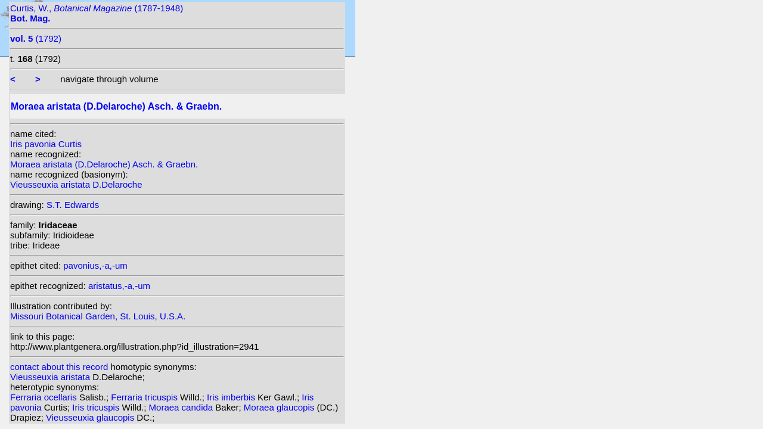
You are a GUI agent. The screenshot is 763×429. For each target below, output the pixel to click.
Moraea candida (182, 407)
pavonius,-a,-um (95, 265)
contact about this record (59, 367)
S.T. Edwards (72, 205)
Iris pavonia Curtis (46, 144)
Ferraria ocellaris (44, 397)
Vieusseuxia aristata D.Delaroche (76, 184)
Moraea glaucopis (280, 407)
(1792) (35, 38)
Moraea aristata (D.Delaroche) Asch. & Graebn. (104, 164)
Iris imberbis (232, 397)
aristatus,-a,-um (119, 286)
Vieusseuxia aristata (51, 377)
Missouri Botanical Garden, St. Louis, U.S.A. (97, 316)
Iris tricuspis (97, 407)
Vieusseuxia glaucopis (91, 417)
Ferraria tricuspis (145, 397)
